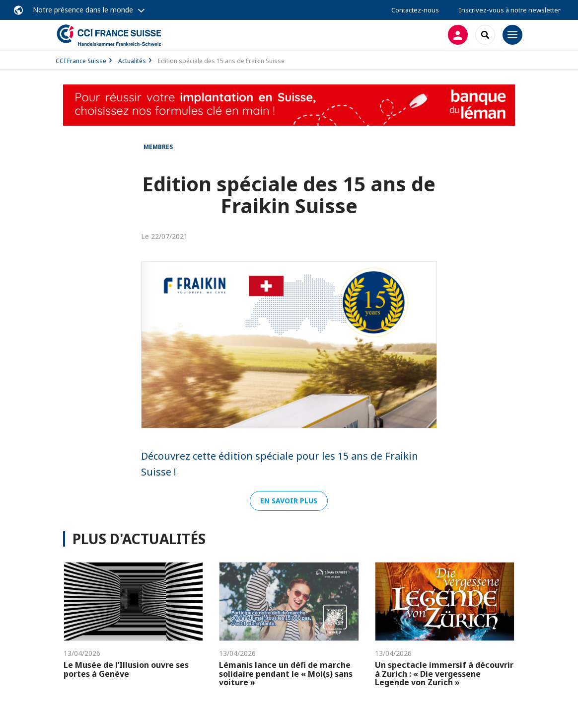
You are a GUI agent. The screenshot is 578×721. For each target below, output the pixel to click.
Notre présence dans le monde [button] (83, 9)
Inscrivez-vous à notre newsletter (510, 9)
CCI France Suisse (81, 61)
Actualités (132, 61)
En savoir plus (288, 500)
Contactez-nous (415, 9)
